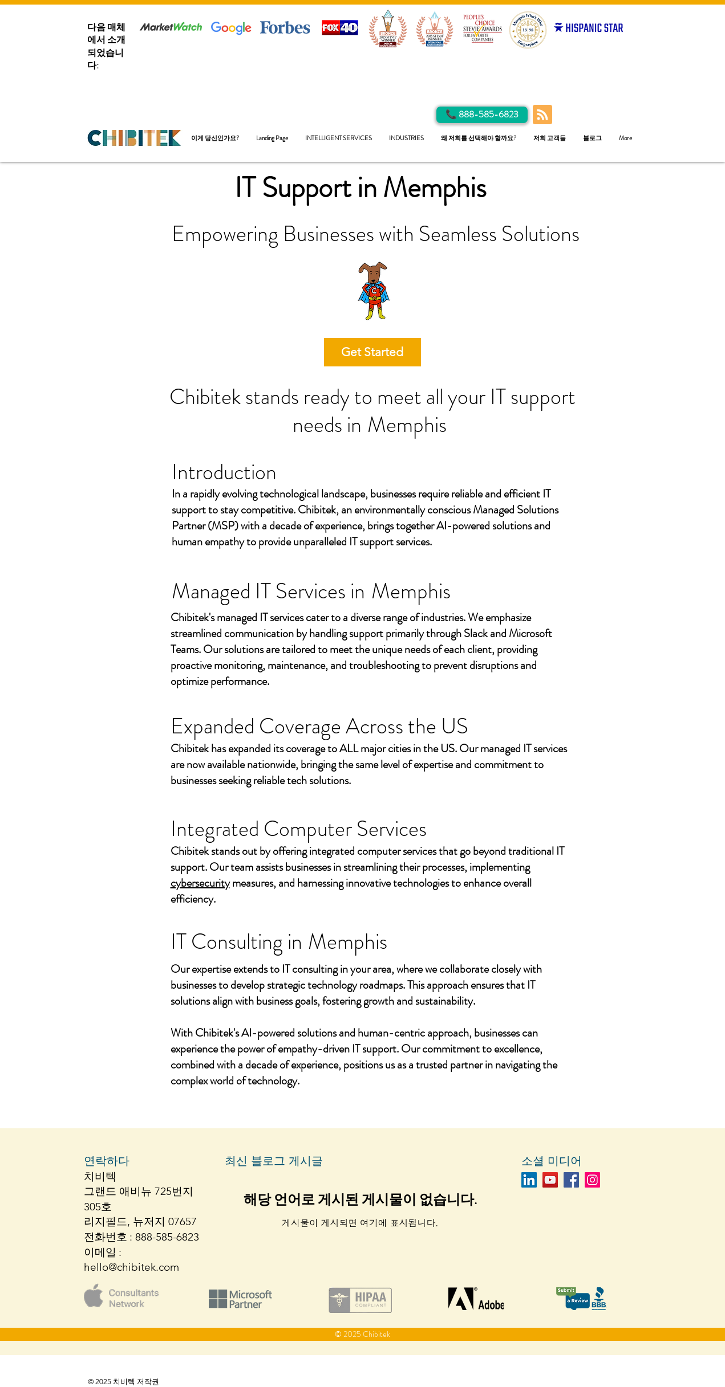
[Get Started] (372, 352)
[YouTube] (550, 1180)
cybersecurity (200, 883)
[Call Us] (482, 115)
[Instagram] (592, 1180)
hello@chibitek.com (131, 1267)
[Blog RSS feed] (542, 115)
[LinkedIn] (529, 1180)
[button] (338, 138)
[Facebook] (571, 1180)
